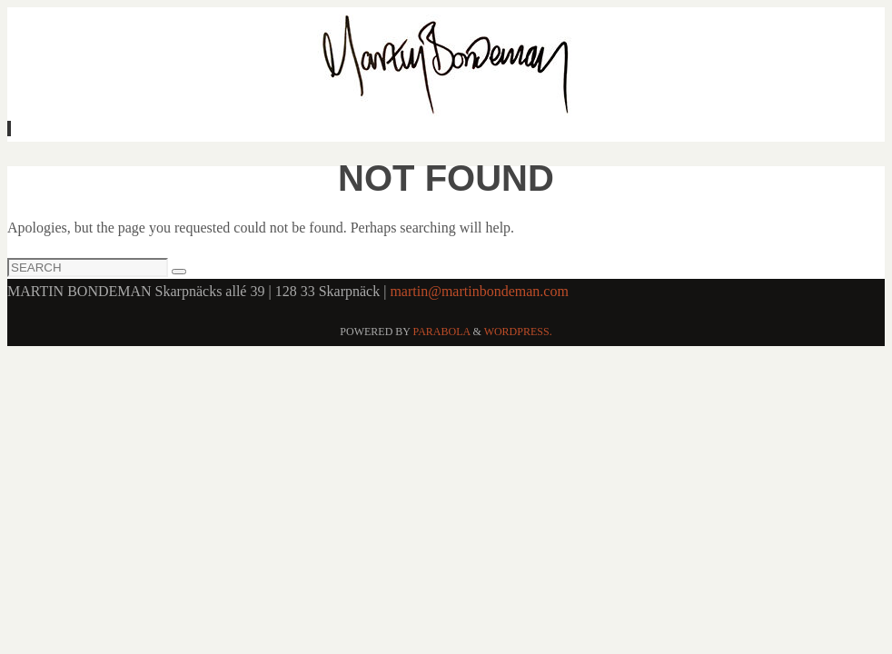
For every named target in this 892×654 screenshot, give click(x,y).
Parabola (442, 331)
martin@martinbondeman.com (479, 291)
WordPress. (518, 331)
